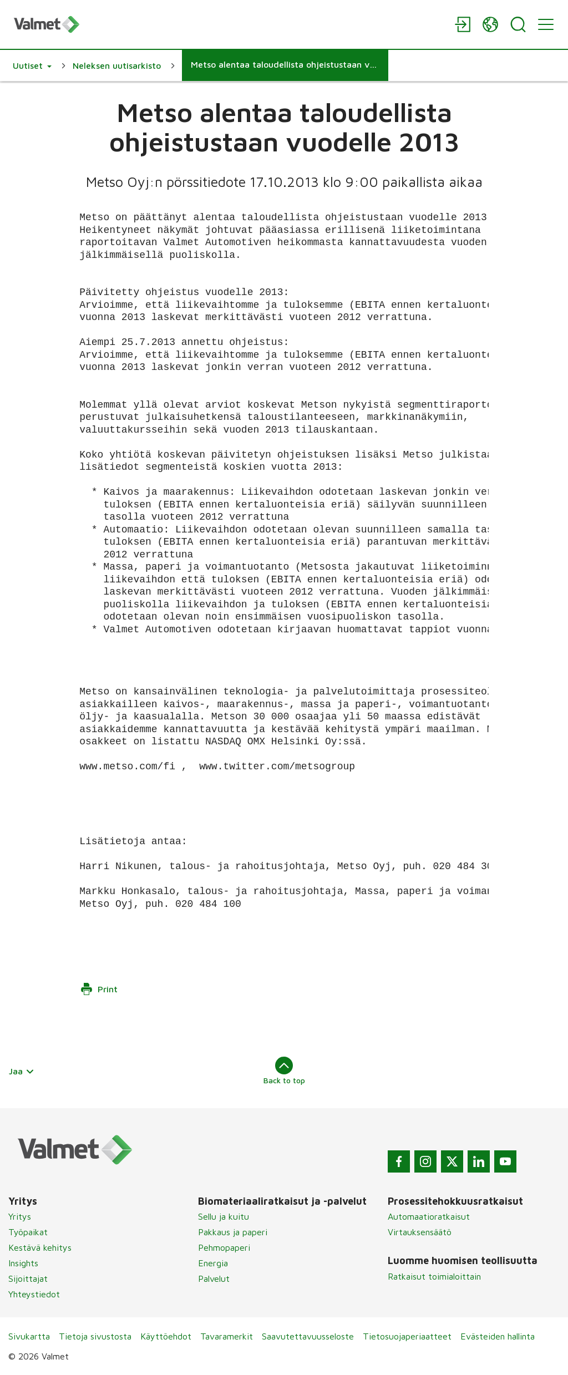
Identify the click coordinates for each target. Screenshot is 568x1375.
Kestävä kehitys (40, 1247)
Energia (213, 1263)
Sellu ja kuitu (223, 1216)
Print (99, 989)
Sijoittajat (28, 1278)
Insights (23, 1263)
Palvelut (214, 1278)
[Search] (518, 24)
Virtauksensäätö (420, 1232)
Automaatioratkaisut (429, 1216)
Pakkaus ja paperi (232, 1232)
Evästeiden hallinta (497, 1336)
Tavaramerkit (226, 1336)
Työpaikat (28, 1232)
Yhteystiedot (34, 1294)
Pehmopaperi (224, 1247)
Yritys (19, 1216)
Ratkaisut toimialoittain (434, 1276)
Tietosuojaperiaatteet (407, 1336)
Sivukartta (29, 1336)
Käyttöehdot (165, 1336)
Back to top (284, 1070)
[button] (32, 65)
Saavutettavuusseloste (308, 1336)
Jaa (21, 1071)
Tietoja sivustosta (95, 1336)
